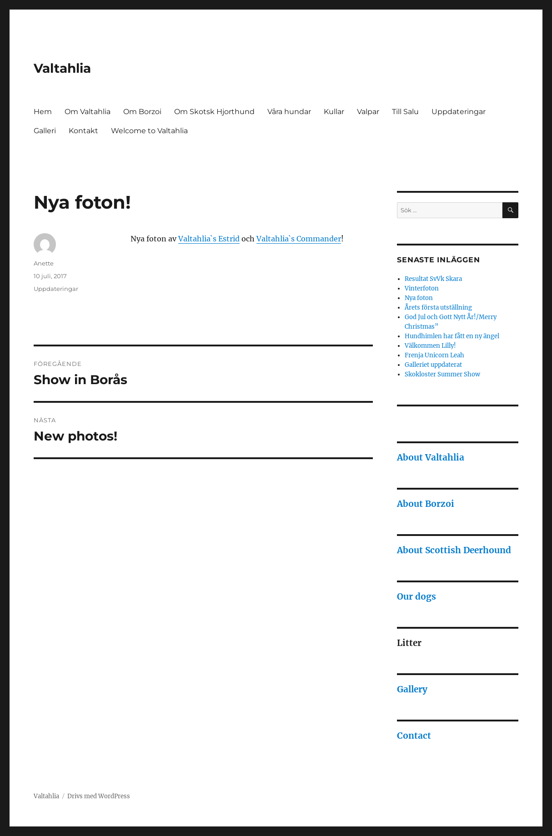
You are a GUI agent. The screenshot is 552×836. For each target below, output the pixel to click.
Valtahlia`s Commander (298, 238)
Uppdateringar (459, 111)
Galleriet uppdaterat (433, 365)
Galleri (45, 130)
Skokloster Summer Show (442, 374)
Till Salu (405, 111)
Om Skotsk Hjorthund (214, 111)
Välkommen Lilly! (430, 346)
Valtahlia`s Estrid (209, 238)
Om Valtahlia (87, 111)
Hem (43, 111)
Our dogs (416, 596)
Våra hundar (289, 111)
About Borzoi (425, 503)
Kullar (334, 111)
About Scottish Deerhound (454, 550)
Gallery (412, 689)
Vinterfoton (422, 288)
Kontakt (83, 130)
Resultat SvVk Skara (433, 279)
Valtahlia (62, 68)
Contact (414, 735)
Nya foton (419, 298)
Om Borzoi (142, 111)
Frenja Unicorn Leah (434, 355)
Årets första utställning (438, 307)
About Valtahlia (430, 457)
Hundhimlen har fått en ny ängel (452, 336)
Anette (44, 263)
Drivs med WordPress (98, 796)
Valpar (368, 111)
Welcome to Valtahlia (149, 130)
